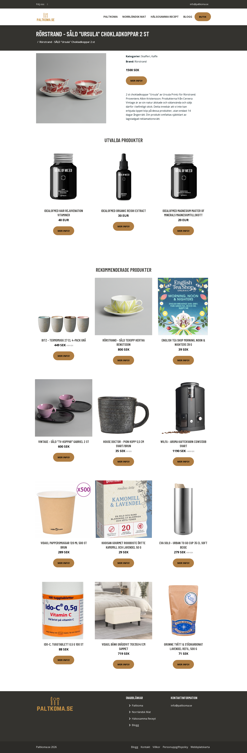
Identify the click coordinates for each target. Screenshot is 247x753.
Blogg (187, 16)
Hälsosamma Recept (165, 16)
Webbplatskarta (200, 747)
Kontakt (145, 747)
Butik (202, 16)
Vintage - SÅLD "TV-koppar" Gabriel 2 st (63, 442)
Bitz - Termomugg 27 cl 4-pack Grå (64, 340)
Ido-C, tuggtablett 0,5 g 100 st (63, 644)
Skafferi (145, 56)
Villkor (156, 747)
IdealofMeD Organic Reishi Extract (123, 211)
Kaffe (154, 56)
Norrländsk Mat (134, 16)
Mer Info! (136, 80)
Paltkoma (110, 16)
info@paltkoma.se (199, 4)
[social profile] (47, 4)
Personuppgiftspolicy (175, 747)
